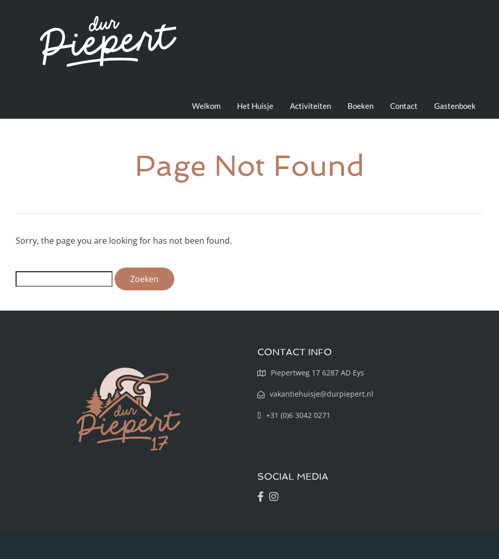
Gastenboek (455, 105)
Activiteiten (310, 105)
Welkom (206, 105)
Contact (404, 105)
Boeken (360, 105)
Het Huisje (255, 105)
